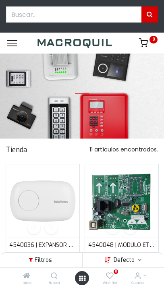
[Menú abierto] (82, 278)
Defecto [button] (125, 260)
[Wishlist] (110, 276)
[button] (33, 227)
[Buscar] (54, 276)
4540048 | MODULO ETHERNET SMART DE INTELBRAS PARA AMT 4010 (121, 245)
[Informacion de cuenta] (137, 276)
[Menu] (12, 43)
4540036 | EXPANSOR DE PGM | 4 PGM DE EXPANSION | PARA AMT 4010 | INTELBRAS (42, 245)
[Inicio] (26, 276)
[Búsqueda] (149, 14)
